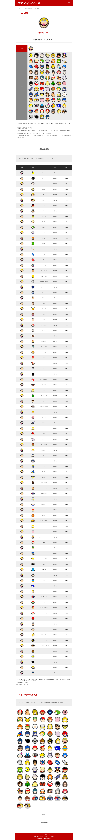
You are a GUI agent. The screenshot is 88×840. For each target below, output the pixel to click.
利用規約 (47, 834)
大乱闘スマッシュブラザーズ (47, 836)
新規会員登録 (44, 822)
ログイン (44, 814)
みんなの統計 (28, 8)
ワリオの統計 (36, 8)
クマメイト (41, 834)
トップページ (19, 8)
